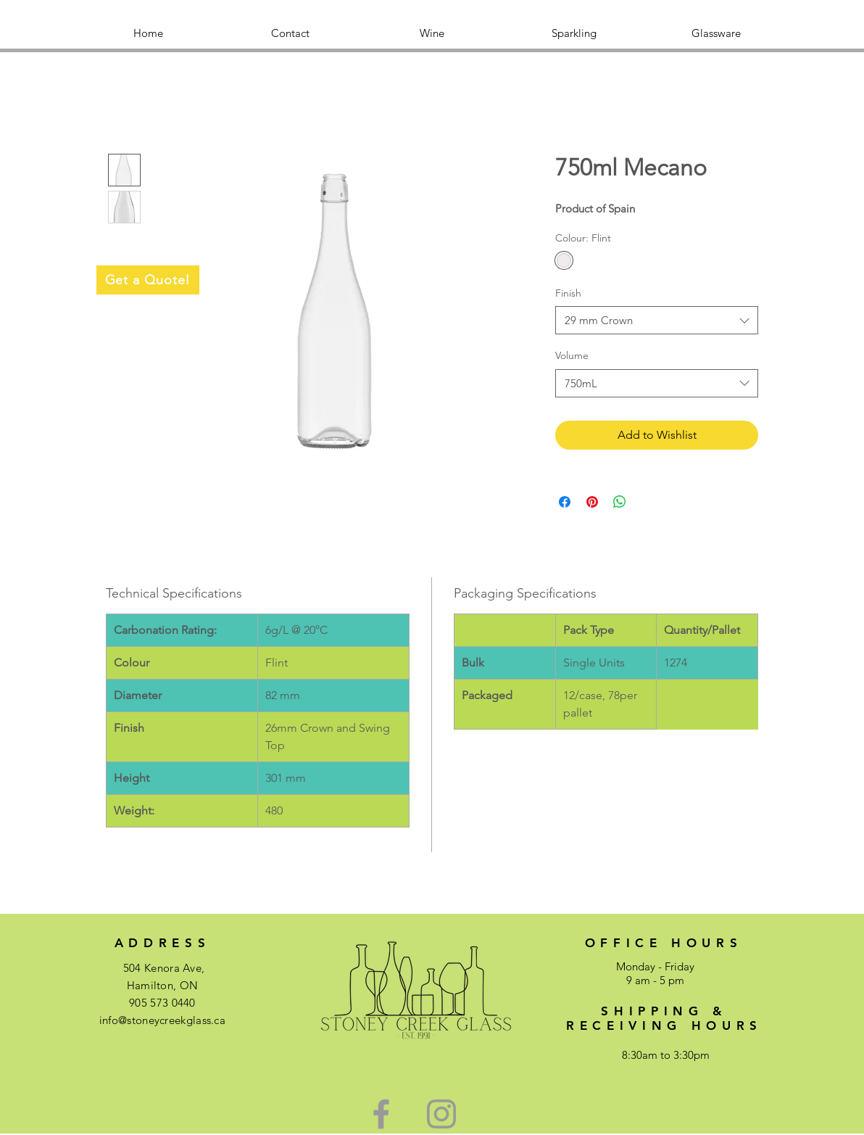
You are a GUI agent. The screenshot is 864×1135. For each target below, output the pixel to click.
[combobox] (656, 320)
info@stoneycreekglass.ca (162, 1020)
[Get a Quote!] (147, 279)
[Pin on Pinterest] (592, 502)
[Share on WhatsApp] (619, 502)
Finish (568, 293)
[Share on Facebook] (564, 502)
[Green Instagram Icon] (441, 1114)
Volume (572, 355)
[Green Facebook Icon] (381, 1114)
